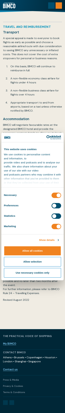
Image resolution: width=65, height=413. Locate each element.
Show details (47, 240)
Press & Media (11, 379)
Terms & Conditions (14, 392)
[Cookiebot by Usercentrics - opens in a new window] (46, 137)
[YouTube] (11, 402)
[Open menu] (59, 5)
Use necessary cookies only (32, 272)
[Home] (9, 5)
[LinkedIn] (5, 402)
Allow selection (32, 261)
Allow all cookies (32, 250)
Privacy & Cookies (13, 386)
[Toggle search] (51, 5)
